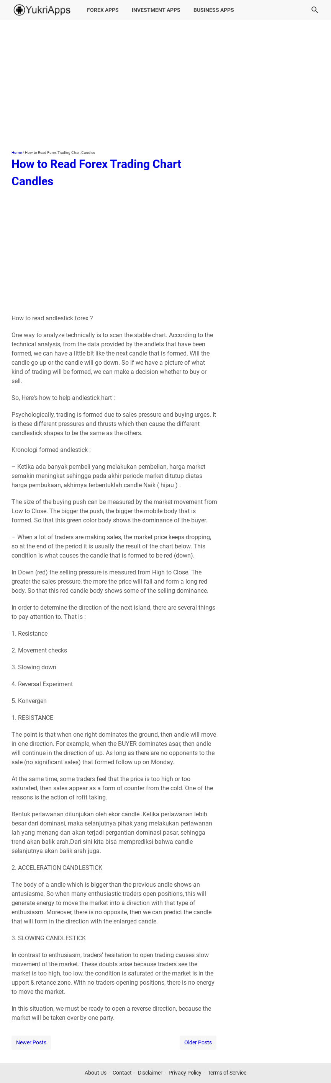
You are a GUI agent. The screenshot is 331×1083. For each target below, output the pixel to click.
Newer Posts (31, 1042)
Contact (122, 1073)
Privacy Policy (185, 1073)
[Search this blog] (315, 10)
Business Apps (213, 10)
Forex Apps (103, 10)
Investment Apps (156, 10)
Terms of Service (227, 1073)
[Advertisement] (165, 85)
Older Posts (198, 1042)
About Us (96, 1073)
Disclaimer (150, 1073)
